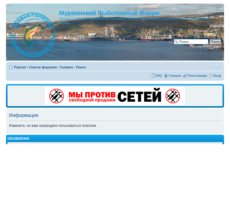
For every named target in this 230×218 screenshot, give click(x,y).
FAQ (158, 75)
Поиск (81, 67)
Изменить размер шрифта (216, 66)
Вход (217, 75)
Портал (20, 67)
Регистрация (197, 75)
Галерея (66, 67)
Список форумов (43, 67)
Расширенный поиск (205, 46)
